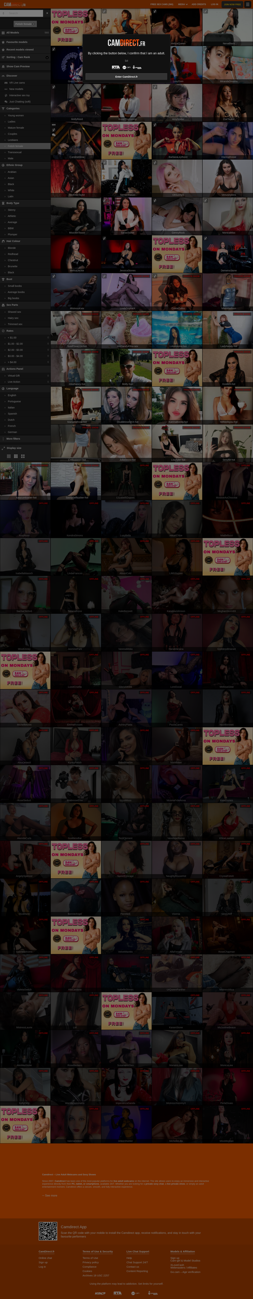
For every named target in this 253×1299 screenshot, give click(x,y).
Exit (126, 60)
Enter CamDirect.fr (126, 76)
